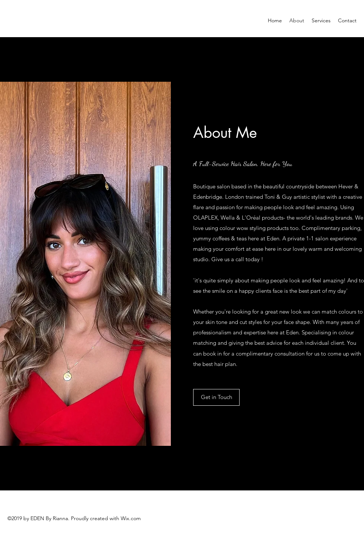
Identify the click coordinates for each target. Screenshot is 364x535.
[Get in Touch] (216, 397)
